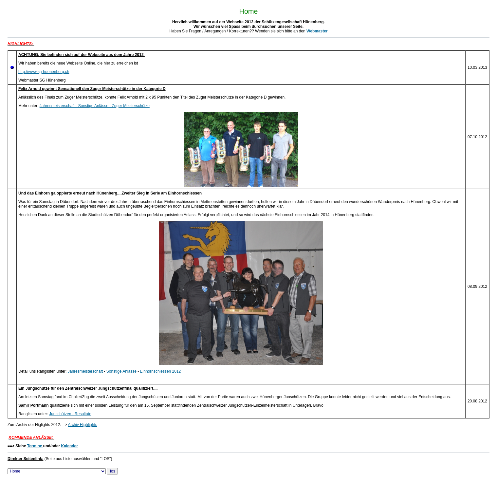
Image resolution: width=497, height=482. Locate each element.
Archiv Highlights (82, 424)
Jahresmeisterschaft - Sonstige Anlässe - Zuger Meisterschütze (95, 105)
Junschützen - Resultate (70, 414)
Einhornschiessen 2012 (160, 371)
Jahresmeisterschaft (85, 371)
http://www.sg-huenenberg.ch (43, 71)
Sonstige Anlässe (121, 371)
